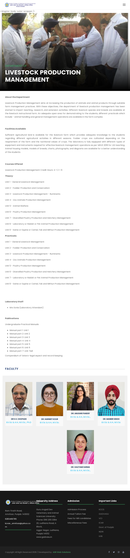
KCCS (101, 509)
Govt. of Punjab (106, 527)
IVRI (100, 536)
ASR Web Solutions (62, 552)
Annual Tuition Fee (77, 513)
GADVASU (104, 513)
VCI (100, 518)
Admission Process (77, 509)
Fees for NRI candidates (79, 518)
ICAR (101, 522)
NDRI (101, 531)
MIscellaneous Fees (77, 522)
